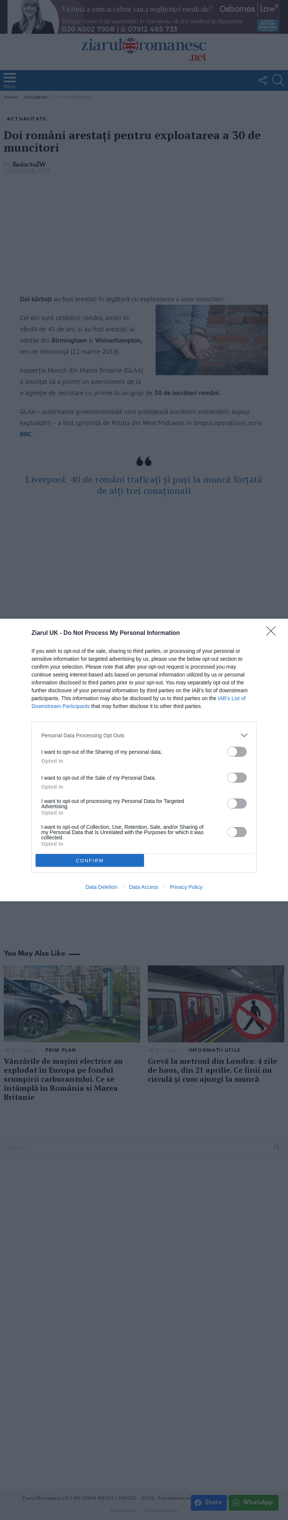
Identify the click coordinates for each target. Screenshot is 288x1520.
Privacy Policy (186, 887)
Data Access (143, 887)
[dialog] (144, 760)
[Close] (273, 633)
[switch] (237, 752)
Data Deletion (101, 887)
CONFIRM (90, 860)
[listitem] (144, 735)
